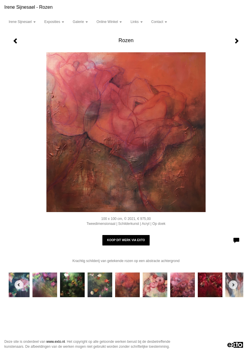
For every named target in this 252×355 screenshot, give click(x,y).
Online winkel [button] (109, 22)
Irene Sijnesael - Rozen (28, 7)
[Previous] (18, 284)
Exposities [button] (54, 22)
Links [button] (136, 22)
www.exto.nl (55, 342)
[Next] (233, 284)
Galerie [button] (80, 22)
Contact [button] (159, 22)
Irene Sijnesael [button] (22, 22)
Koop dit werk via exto (126, 240)
